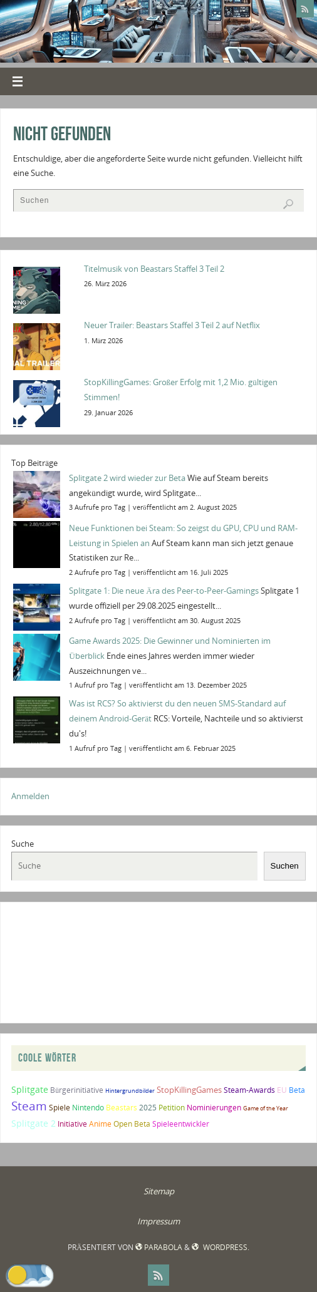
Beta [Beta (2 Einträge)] (297, 1090)
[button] (29, 1275)
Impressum (158, 1221)
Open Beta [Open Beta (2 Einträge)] (131, 1124)
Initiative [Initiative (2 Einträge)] (72, 1124)
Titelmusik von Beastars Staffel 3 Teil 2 (154, 268)
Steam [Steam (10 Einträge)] (29, 1106)
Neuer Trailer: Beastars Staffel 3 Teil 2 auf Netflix (172, 325)
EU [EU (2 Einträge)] (282, 1090)
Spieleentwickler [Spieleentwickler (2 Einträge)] (180, 1124)
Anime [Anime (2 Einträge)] (100, 1124)
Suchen (285, 866)
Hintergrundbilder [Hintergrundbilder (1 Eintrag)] (130, 1091)
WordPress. (220, 1247)
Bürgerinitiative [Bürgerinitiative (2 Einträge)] (76, 1090)
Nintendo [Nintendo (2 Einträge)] (88, 1107)
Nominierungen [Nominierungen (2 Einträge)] (214, 1107)
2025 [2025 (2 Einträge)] (148, 1107)
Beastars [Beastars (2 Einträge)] (121, 1107)
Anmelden (30, 796)
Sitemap (158, 1191)
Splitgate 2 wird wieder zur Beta (127, 477)
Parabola (158, 1247)
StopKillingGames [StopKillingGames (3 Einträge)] (189, 1089)
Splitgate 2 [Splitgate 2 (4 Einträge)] (33, 1123)
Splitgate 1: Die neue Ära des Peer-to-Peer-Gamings (164, 590)
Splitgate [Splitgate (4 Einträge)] (29, 1089)
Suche (22, 843)
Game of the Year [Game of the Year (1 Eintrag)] (265, 1108)
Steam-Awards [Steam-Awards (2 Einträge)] (249, 1090)
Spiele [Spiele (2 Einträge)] (59, 1107)
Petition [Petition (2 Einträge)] (171, 1107)
